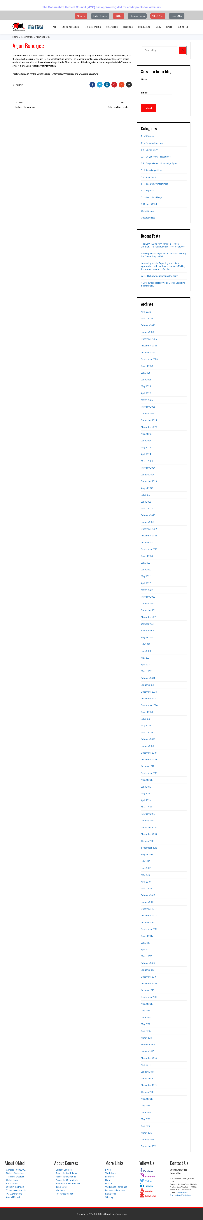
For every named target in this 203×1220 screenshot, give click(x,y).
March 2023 (147, 508)
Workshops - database (116, 1186)
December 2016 (149, 976)
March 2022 (147, 589)
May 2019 (145, 793)
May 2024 (146, 447)
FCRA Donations (14, 1193)
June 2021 (146, 651)
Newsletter (110, 1193)
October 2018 (147, 841)
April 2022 (146, 583)
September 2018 (149, 847)
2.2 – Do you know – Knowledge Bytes (159, 163)
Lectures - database (115, 1190)
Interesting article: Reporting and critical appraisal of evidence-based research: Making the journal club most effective (163, 266)
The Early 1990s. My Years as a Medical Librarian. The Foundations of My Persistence (163, 245)
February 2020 (148, 739)
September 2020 (149, 705)
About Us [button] (81, 16)
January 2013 (147, 1139)
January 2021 (147, 684)
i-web (54, 26)
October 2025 (148, 352)
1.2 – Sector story (149, 149)
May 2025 (146, 386)
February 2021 (148, 678)
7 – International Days (151, 197)
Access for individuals (66, 1176)
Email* (156, 96)
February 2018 (148, 895)
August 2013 (147, 1098)
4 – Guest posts (148, 177)
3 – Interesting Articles (151, 170)
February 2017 (148, 963)
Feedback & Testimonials (68, 1183)
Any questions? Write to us (180, 1195)
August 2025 (147, 366)
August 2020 (147, 712)
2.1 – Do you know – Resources (156, 156)
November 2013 (149, 1085)
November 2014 (149, 1058)
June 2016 (146, 1017)
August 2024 (147, 433)
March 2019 (146, 807)
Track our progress (15, 1176)
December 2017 (149, 908)
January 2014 (147, 1071)
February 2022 (148, 596)
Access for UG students (67, 1180)
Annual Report (13, 1197)
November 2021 (149, 617)
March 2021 (146, 671)
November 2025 (149, 345)
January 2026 (147, 332)
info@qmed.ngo (182, 1192)
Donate (108, 1183)
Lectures (109, 1176)
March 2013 (146, 1132)
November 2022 (149, 535)
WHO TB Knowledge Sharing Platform (159, 275)
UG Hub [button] (118, 16)
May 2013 (145, 1119)
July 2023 (145, 494)
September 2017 (149, 929)
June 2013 (146, 1112)
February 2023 (148, 515)
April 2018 (146, 881)
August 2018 (147, 854)
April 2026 (146, 311)
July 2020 (145, 718)
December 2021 (148, 610)
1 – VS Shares (147, 136)
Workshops (110, 1173)
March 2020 (147, 732)
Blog (107, 1180)
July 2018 (145, 861)
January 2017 (147, 969)
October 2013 (147, 1092)
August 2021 (147, 637)
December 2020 (149, 691)
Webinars (60, 1190)
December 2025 (149, 338)
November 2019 (149, 759)
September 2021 (149, 630)
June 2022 (146, 569)
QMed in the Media (15, 1186)
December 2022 (149, 528)
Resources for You (65, 1193)
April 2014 (146, 1064)
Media (158, 26)
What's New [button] (157, 16)
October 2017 (147, 922)
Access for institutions (66, 1173)
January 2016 (147, 1051)
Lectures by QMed (93, 26)
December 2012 (148, 1146)
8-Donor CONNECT (151, 204)
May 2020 (146, 725)
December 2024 (149, 420)
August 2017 (147, 936)
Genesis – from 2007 (16, 1169)
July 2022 (145, 562)
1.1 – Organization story (152, 143)
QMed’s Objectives (15, 1173)
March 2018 (146, 888)
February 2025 (148, 406)
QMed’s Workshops (70, 26)
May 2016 (145, 1024)
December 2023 (149, 481)
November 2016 (149, 983)
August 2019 (147, 779)
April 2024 (146, 454)
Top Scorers (62, 1186)
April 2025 (146, 393)
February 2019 (148, 813)
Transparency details (16, 1190)
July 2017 (145, 942)
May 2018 (145, 874)
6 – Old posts (147, 190)
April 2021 (145, 664)
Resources (128, 26)
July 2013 (145, 1105)
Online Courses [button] (100, 16)
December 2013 (148, 1078)
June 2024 (146, 440)
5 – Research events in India (154, 183)
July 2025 (145, 372)
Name (156, 83)
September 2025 (149, 359)
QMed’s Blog (112, 26)
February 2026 (148, 325)
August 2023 (147, 488)
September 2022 (149, 549)
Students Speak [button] (137, 16)
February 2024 (148, 467)
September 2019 (149, 773)
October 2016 (147, 990)
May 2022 (146, 576)
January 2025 (147, 413)
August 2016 (147, 1003)
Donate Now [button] (176, 16)
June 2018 (146, 868)
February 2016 (148, 1044)
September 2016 (149, 997)
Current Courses (64, 1169)
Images (169, 26)
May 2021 (145, 657)
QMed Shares (147, 211)
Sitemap (109, 1197)
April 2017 (146, 949)
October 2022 (147, 542)
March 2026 (147, 318)
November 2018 (149, 834)
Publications (144, 26)
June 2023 (146, 501)
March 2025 (147, 399)
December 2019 (149, 752)
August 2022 (147, 556)
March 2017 (146, 956)
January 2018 (147, 902)
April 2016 (146, 1031)
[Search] (182, 50)
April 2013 (145, 1126)
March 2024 (147, 461)
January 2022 (147, 603)
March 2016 (146, 1037)
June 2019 (146, 786)
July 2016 (145, 1010)
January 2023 (147, 522)
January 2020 (147, 746)
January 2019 (147, 820)
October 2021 (147, 623)
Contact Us (183, 26)
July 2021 (145, 644)
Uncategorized (148, 217)
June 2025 (146, 379)
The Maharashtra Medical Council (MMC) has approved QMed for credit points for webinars (101, 7)
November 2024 (149, 427)
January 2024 (148, 474)
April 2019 (146, 800)
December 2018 (149, 827)
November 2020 (149, 698)
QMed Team (12, 1180)
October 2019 (147, 766)
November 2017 (149, 915)
